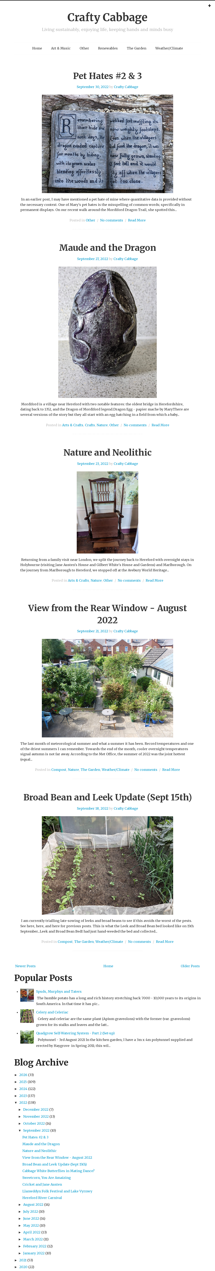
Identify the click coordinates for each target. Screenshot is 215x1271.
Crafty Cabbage (107, 17)
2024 (23, 1089)
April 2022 (31, 1232)
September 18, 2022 (92, 808)
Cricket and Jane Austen (42, 1184)
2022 (23, 1102)
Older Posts (190, 966)
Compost (58, 770)
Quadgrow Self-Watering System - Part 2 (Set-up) (75, 1033)
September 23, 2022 (92, 464)
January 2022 (34, 1253)
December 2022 (35, 1109)
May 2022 (31, 1225)
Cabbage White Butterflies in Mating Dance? (58, 1171)
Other (84, 48)
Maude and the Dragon (107, 247)
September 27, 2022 (92, 259)
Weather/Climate (169, 48)
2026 (23, 1075)
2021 (22, 1260)
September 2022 (36, 1130)
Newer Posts (25, 966)
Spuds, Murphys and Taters (59, 991)
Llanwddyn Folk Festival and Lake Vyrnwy (57, 1191)
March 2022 (33, 1239)
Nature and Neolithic (108, 452)
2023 (23, 1096)
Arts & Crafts (72, 425)
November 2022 (36, 1116)
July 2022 (30, 1211)
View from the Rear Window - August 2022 (57, 1157)
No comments (111, 220)
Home (37, 48)
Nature (102, 425)
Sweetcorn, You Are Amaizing (46, 1178)
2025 (23, 1082)
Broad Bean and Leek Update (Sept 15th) (107, 797)
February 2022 (34, 1246)
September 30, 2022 (93, 87)
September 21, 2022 (92, 631)
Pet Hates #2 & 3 (107, 76)
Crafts (90, 425)
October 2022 (34, 1123)
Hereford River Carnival (42, 1198)
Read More (137, 220)
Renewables (108, 48)
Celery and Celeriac (52, 1012)
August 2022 (33, 1204)
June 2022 (31, 1218)
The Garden (136, 48)
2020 (23, 1267)
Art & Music (61, 48)
